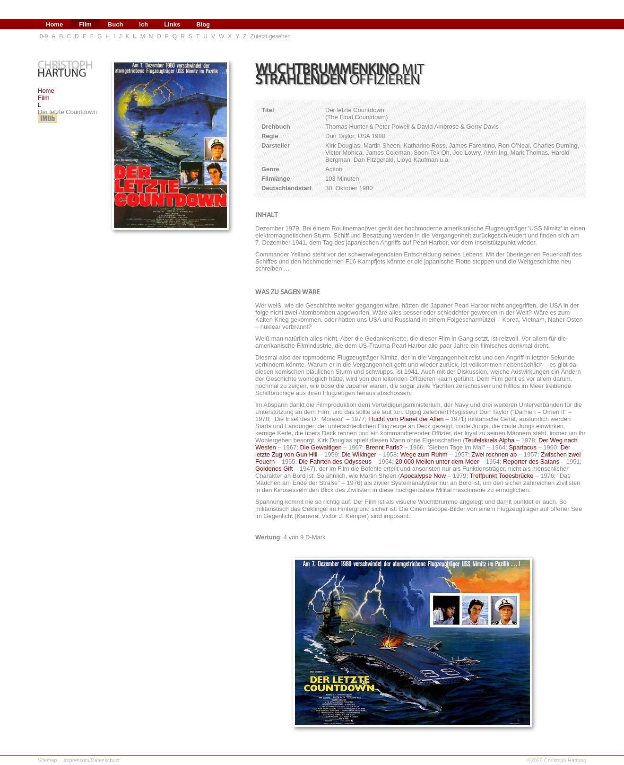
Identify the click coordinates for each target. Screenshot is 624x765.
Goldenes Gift (274, 468)
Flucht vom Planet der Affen (405, 418)
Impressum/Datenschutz (91, 760)
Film (44, 97)
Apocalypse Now (423, 475)
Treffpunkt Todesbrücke (502, 475)
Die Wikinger (358, 454)
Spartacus (523, 447)
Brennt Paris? (384, 447)
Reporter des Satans (531, 461)
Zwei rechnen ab (494, 454)
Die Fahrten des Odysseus (335, 461)
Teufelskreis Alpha (489, 440)
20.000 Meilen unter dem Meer (437, 461)
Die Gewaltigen (320, 447)
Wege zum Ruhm (423, 454)
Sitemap (47, 760)
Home (46, 90)
